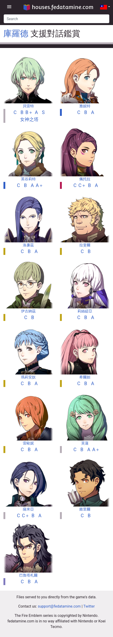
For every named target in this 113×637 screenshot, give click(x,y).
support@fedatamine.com (59, 606)
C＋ (82, 185)
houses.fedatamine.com (58, 7)
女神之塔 (29, 119)
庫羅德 (15, 33)
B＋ (29, 112)
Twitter (89, 606)
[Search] (56, 18)
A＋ (39, 185)
